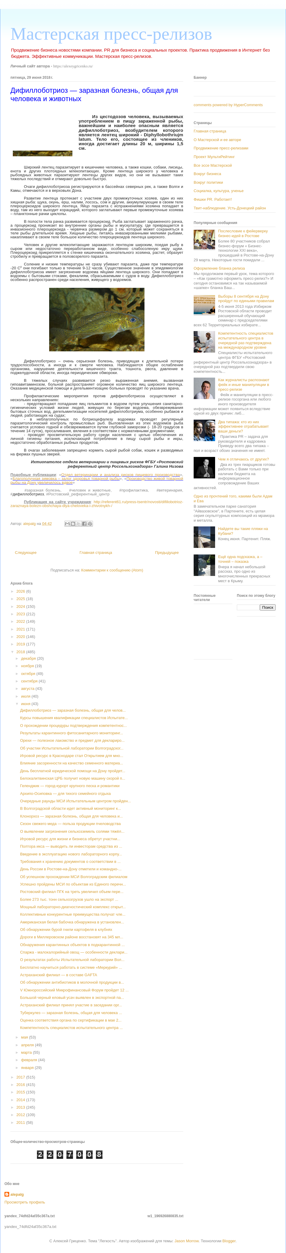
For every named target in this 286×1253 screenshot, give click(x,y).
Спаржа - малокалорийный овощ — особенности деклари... (73, 952)
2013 (21, 1107)
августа (28, 688)
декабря (29, 658)
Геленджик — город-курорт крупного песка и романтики (69, 786)
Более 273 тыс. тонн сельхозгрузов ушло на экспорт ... (69, 899)
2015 (21, 1092)
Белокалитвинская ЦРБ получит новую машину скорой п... (72, 778)
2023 (21, 614)
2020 (21, 636)
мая (25, 1037)
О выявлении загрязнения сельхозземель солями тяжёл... (72, 831)
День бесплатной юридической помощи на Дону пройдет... (72, 771)
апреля (28, 1045)
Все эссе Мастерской (213, 165)
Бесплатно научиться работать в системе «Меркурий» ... (71, 967)
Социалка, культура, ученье (219, 191)
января (28, 1067)
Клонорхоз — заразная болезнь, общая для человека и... (71, 816)
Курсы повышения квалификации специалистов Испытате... (74, 718)
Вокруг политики (208, 182)
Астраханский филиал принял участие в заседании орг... (71, 1005)
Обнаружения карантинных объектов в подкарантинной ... (72, 945)
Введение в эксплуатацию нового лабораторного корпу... (71, 854)
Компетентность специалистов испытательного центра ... (71, 1027)
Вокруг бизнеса (207, 174)
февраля (29, 1060)
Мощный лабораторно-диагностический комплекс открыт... (73, 907)
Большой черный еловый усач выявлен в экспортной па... (72, 997)
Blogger (229, 1241)
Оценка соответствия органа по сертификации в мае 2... (70, 1020)
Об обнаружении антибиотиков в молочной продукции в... (72, 982)
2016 (21, 1084)
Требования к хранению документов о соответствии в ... (70, 861)
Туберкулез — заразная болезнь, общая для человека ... (71, 1013)
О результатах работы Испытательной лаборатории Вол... (72, 959)
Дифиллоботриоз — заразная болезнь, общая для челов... (73, 710)
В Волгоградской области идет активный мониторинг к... (70, 808)
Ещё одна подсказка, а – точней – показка (240, 559)
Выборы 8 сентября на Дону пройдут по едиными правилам (246, 298)
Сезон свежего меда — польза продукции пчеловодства (70, 823)
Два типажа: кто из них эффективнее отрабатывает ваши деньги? (243, 426)
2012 (21, 1115)
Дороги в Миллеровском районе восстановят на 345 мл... (71, 937)
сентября (30, 681)
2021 (21, 629)
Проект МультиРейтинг (214, 156)
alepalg (17, 1194)
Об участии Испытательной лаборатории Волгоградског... (71, 748)
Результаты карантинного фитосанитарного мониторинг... (71, 733)
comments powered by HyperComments (228, 105)
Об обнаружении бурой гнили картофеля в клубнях (66, 929)
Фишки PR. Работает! (213, 199)
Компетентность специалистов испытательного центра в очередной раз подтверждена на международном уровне (245, 340)
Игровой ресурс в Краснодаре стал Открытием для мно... (71, 755)
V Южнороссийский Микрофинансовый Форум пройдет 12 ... (74, 990)
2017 (21, 1077)
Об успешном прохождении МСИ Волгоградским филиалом (73, 877)
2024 (21, 606)
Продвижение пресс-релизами (221, 148)
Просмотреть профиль (24, 1202)
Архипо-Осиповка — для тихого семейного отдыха (65, 793)
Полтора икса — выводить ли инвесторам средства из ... (71, 846)
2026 (21, 591)
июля (26, 696)
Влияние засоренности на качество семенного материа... (71, 763)
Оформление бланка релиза (219, 268)
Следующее (26, 552)
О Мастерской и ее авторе (217, 139)
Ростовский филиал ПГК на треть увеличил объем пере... (71, 891)
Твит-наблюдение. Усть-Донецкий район (230, 208)
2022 (21, 621)
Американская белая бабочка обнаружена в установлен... (72, 922)
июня (26, 704)
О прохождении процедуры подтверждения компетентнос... (73, 725)
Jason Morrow (187, 1241)
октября (28, 673)
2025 (21, 599)
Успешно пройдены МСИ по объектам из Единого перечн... (73, 884)
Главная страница (96, 552)
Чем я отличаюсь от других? (243, 459)
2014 (21, 1100)
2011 (21, 1122)
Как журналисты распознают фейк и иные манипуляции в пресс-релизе (243, 384)
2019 (21, 644)
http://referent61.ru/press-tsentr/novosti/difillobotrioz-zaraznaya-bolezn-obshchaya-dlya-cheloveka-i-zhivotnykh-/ (96, 504)
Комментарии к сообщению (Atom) (112, 570)
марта (27, 1052)
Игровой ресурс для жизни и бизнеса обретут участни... (70, 839)
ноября (28, 666)
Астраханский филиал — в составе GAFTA (58, 975)
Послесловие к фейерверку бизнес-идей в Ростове (243, 233)
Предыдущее (167, 552)
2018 (21, 652)
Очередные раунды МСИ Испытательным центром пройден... (75, 801)
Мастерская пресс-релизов (111, 34)
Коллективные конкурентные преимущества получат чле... (72, 914)
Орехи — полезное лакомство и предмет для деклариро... (72, 740)
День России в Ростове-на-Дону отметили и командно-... (71, 869)
